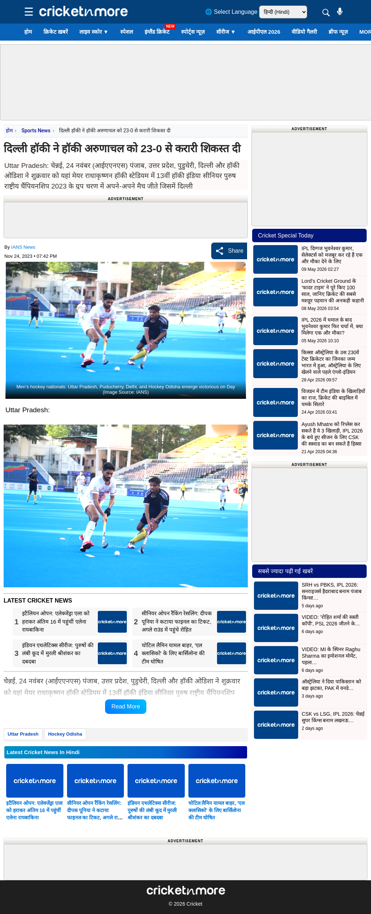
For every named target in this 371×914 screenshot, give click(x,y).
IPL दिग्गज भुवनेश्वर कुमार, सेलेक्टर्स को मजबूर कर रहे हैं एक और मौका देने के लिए (331, 254)
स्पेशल (126, 32)
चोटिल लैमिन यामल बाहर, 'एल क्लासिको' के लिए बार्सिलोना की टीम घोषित (216, 810)
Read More (125, 706)
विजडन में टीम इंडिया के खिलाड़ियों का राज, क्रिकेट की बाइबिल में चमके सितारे (333, 397)
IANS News (23, 247)
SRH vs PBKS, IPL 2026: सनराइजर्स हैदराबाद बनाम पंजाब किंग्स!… (332, 591)
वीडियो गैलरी (304, 32)
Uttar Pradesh (23, 734)
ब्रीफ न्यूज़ (338, 32)
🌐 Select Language (231, 12)
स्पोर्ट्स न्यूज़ (193, 32)
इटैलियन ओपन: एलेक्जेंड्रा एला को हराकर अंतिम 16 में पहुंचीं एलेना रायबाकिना (34, 810)
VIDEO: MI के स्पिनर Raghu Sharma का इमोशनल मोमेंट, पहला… (331, 655)
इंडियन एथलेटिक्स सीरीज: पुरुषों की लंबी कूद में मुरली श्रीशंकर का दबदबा (152, 810)
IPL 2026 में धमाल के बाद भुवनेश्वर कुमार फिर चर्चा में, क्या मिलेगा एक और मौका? (332, 326)
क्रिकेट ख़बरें (55, 32)
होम (28, 32)
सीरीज (226, 32)
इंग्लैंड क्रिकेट (157, 32)
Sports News (35, 130)
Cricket (195, 904)
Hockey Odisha (65, 734)
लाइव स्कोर (93, 32)
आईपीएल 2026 (263, 32)
